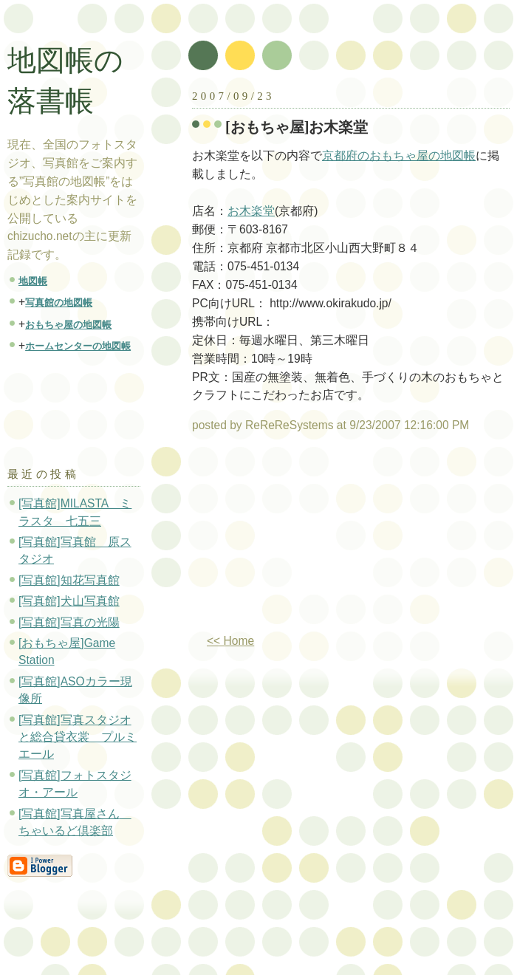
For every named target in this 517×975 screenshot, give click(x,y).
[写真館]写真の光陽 (69, 622)
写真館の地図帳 (58, 302)
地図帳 (32, 281)
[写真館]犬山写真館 (69, 601)
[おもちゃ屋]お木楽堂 (297, 127)
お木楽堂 (251, 211)
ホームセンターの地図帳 (78, 346)
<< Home (230, 640)
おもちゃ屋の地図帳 (68, 324)
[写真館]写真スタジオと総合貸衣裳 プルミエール (77, 737)
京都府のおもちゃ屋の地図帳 (399, 155)
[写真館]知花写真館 (69, 580)
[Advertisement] (307, 539)
